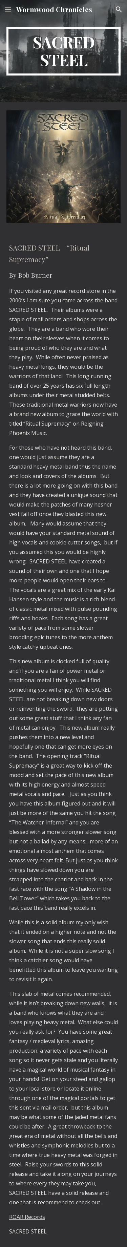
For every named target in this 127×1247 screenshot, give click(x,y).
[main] (63, 51)
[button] (8, 9)
